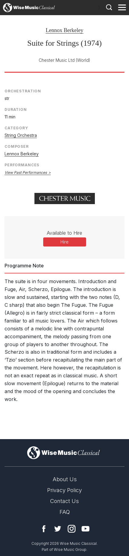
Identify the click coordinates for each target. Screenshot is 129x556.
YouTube (85, 529)
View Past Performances (26, 172)
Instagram (72, 529)
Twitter (58, 529)
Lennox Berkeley (64, 30)
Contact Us (64, 501)
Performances (22, 165)
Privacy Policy (64, 490)
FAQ (65, 512)
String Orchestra (21, 135)
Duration (16, 109)
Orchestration (23, 91)
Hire (64, 242)
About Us (65, 479)
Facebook (44, 529)
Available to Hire (64, 233)
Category (16, 128)
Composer (17, 146)
